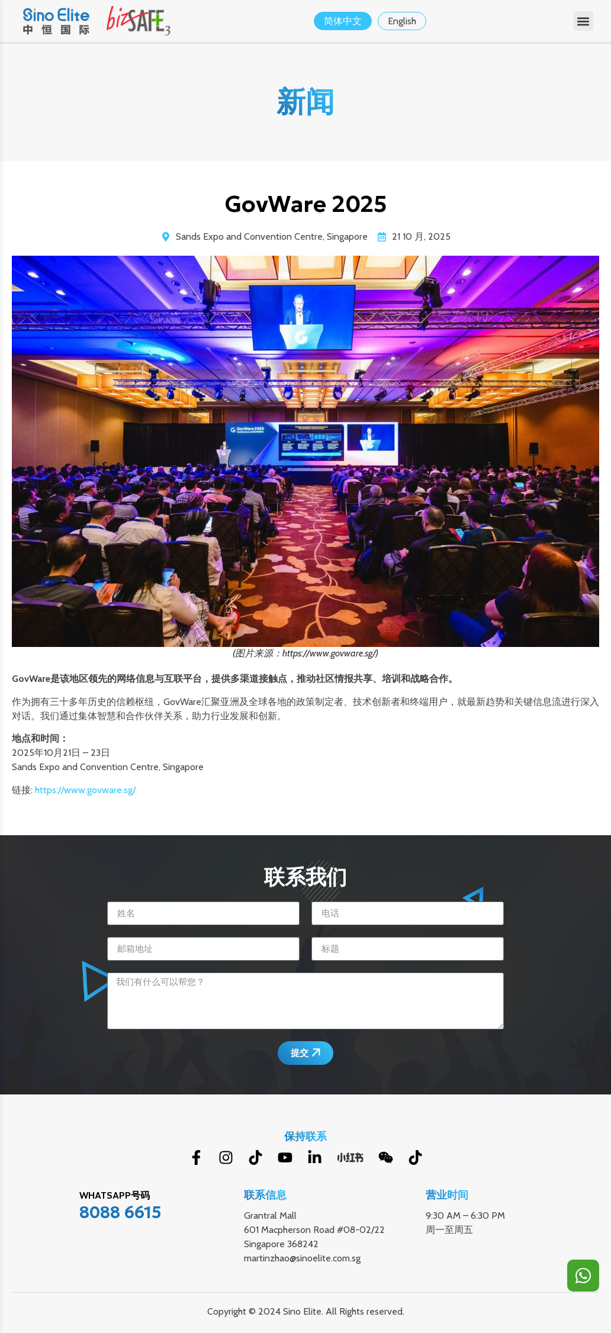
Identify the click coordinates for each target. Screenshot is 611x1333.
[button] (583, 21)
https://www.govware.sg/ (85, 790)
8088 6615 (120, 1212)
